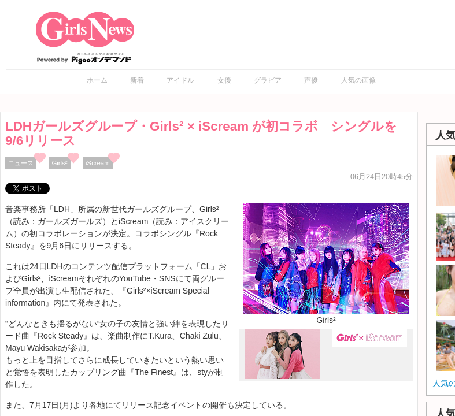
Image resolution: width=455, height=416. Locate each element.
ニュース (21, 162)
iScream (98, 162)
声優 (311, 80)
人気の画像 (358, 80)
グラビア (268, 80)
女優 (224, 80)
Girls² (60, 162)
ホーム (97, 80)
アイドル (180, 80)
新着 (137, 80)
